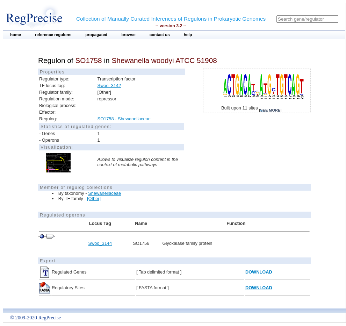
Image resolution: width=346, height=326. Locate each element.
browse (128, 35)
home (15, 35)
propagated (96, 35)
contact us (160, 35)
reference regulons (53, 35)
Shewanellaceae (104, 193)
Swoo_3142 (109, 85)
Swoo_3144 (100, 243)
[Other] (94, 198)
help (188, 35)
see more (270, 110)
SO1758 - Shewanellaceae (124, 118)
